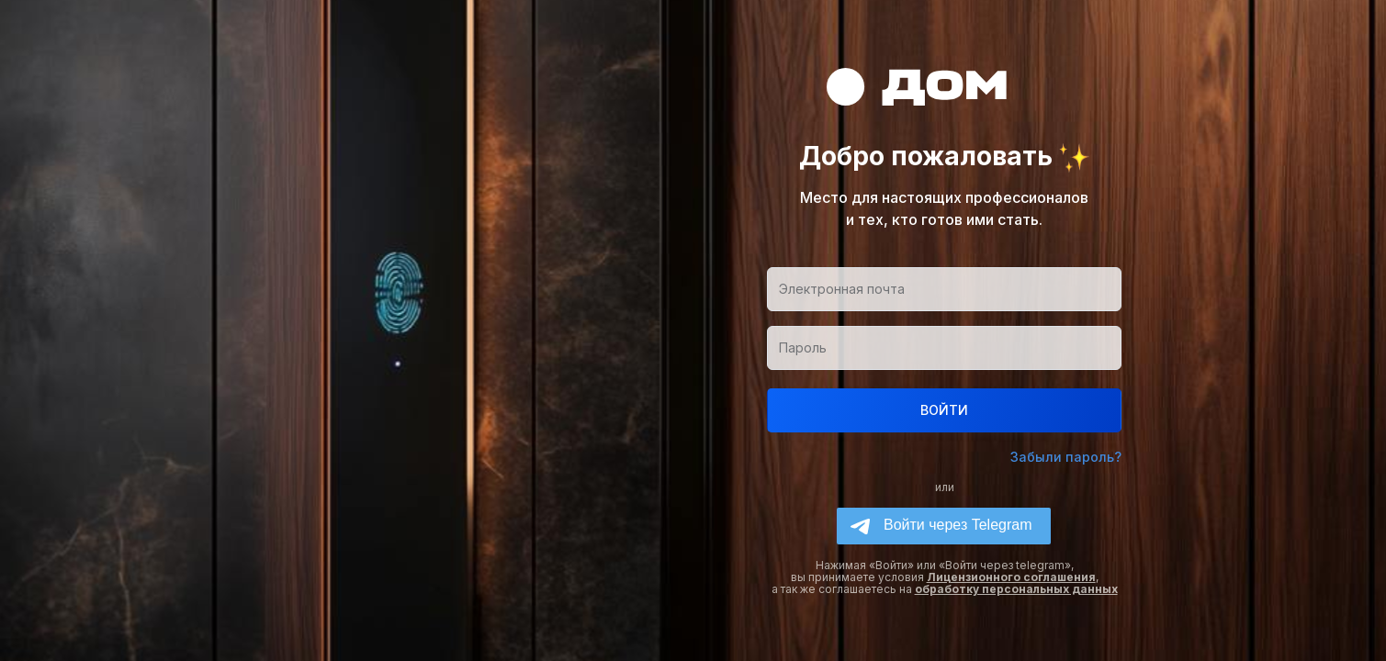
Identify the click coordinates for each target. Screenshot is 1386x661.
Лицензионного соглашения (1011, 577)
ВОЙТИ (944, 410)
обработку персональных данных (1016, 589)
